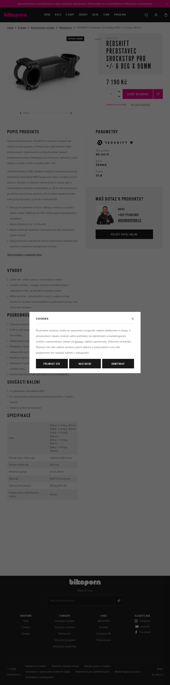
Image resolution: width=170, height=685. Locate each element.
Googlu (79, 341)
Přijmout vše (51, 364)
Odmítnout (118, 364)
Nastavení (85, 364)
